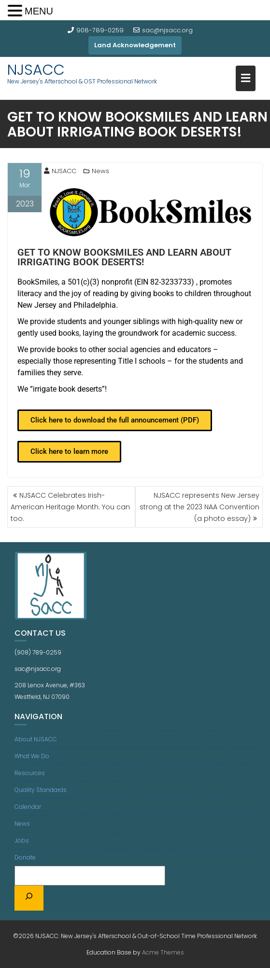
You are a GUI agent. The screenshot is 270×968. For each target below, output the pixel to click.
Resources (29, 773)
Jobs (21, 840)
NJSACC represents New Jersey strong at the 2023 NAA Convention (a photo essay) (199, 507)
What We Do (31, 756)
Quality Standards (40, 790)
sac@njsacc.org (163, 30)
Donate (25, 857)
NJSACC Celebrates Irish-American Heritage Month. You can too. (70, 507)
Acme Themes (163, 952)
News (100, 171)
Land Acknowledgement (135, 45)
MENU (39, 11)
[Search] (28, 898)
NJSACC (36, 70)
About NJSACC (35, 739)
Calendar (27, 807)
